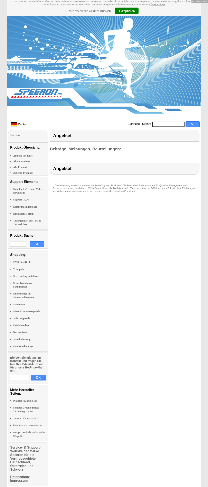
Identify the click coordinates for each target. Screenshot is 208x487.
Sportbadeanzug (21, 339)
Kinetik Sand (25, 400)
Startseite (134, 123)
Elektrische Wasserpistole (26, 311)
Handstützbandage (23, 346)
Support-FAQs (21, 199)
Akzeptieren (127, 10)
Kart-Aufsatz (20, 332)
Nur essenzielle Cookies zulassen (89, 10)
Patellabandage (21, 325)
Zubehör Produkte (23, 172)
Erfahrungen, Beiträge (25, 206)
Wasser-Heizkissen (27, 425)
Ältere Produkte (21, 161)
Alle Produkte (20, 167)
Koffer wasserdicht (26, 418)
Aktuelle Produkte (22, 155)
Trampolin (18, 269)
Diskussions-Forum (23, 213)
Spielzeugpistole (21, 318)
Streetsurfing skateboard (26, 276)
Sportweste (19, 304)
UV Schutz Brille (22, 262)
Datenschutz (157, 4)
